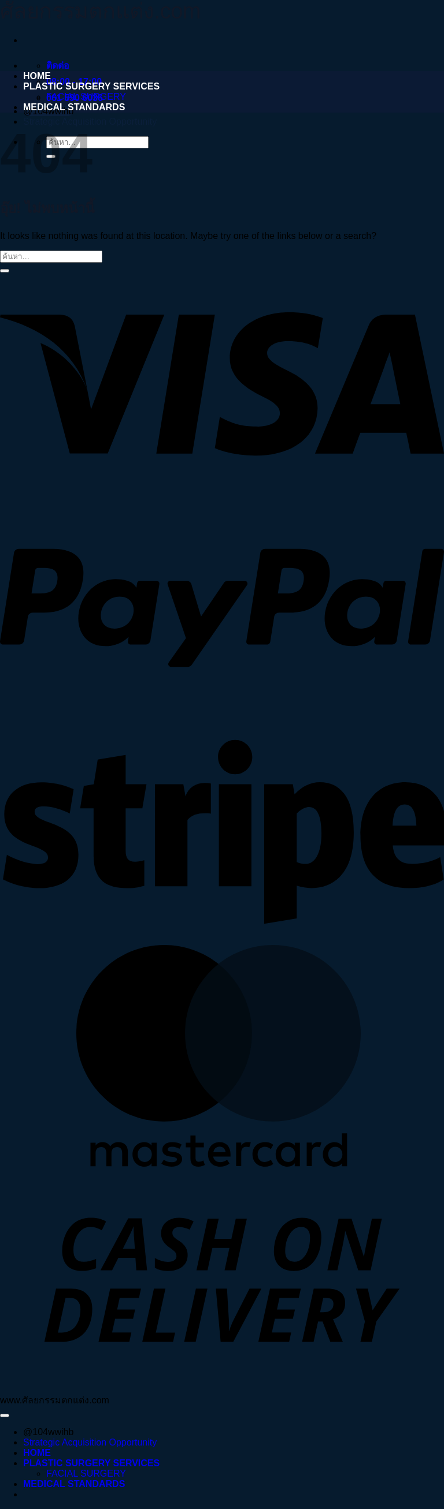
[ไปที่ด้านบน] (4, 1415)
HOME (37, 76)
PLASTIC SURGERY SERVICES (91, 86)
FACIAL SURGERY (86, 97)
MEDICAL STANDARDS (74, 107)
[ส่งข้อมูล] (4, 270)
